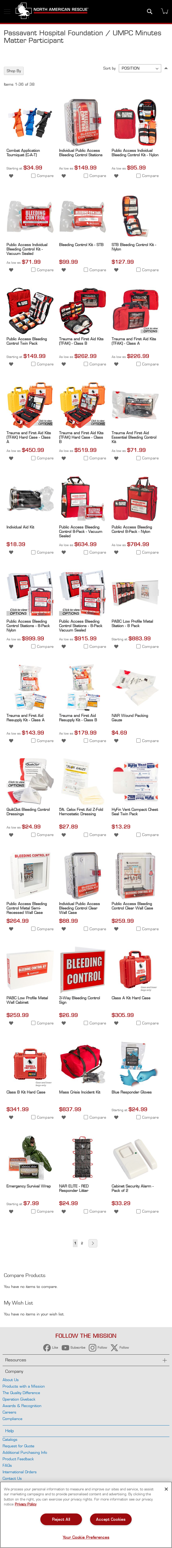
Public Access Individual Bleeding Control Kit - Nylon (135, 152)
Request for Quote (18, 1446)
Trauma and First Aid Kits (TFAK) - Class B (81, 341)
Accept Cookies (110, 1519)
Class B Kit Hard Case (26, 1092)
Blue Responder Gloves (132, 1092)
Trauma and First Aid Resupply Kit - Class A (25, 717)
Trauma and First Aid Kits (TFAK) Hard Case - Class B (81, 437)
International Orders (20, 1472)
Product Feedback (18, 1459)
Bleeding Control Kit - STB (81, 244)
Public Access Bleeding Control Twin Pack (27, 341)
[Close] (166, 1489)
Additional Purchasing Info (25, 1452)
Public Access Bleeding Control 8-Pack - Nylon (132, 529)
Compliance (12, 1418)
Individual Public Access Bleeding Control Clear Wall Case (79, 908)
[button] (11, 175)
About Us (11, 1379)
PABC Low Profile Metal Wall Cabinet (27, 1000)
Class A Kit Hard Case (131, 998)
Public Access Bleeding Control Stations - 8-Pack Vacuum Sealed (80, 625)
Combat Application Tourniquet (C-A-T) (23, 152)
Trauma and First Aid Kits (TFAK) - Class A (134, 341)
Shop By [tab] (14, 71)
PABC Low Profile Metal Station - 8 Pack (132, 623)
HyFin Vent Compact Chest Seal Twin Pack (135, 811)
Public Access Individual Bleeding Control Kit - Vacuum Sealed (27, 249)
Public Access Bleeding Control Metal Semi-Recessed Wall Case (27, 908)
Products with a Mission (24, 1386)
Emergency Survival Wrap (29, 1186)
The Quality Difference (21, 1392)
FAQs (7, 1465)
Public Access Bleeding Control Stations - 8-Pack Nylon (28, 625)
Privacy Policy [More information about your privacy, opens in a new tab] (25, 1504)
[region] (86, 1515)
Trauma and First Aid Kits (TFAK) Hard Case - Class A (29, 437)
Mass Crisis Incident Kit (79, 1092)
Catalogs (10, 1439)
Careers (9, 1412)
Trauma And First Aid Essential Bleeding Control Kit (134, 437)
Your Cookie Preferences (86, 1537)
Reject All (61, 1519)
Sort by (109, 68)
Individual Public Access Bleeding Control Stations (81, 152)
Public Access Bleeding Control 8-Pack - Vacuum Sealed (80, 531)
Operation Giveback (19, 1399)
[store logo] (52, 11)
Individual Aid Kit (20, 527)
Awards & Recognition (22, 1405)
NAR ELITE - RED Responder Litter (73, 1188)
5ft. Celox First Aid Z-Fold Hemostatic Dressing (81, 811)
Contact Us (12, 1478)
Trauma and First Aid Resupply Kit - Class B (78, 717)
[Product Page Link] (30, 144)
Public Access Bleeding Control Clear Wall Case (132, 905)
